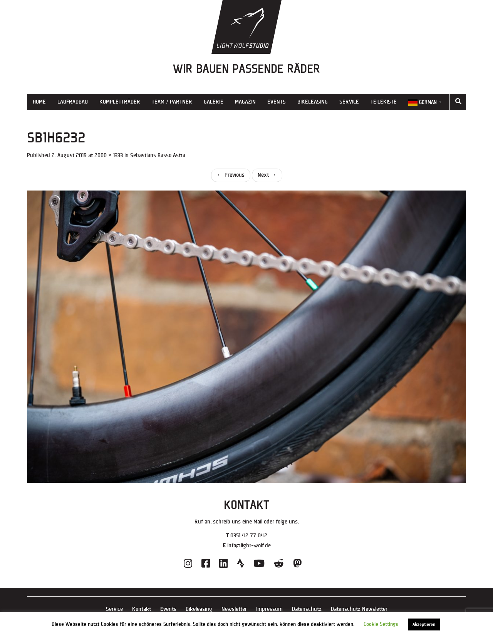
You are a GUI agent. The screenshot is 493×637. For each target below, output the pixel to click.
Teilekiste (384, 102)
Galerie (213, 102)
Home (39, 102)
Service (349, 102)
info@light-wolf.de (249, 545)
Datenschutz (307, 609)
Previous (231, 175)
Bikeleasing (312, 102)
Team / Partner (172, 102)
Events (276, 102)
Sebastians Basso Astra (157, 155)
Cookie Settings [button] (381, 624)
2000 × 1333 (108, 155)
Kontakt (141, 609)
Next (267, 175)
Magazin (245, 102)
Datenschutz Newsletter (359, 609)
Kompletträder (119, 102)
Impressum (269, 609)
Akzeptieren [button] (424, 624)
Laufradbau (72, 102)
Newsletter (234, 609)
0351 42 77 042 (248, 535)
